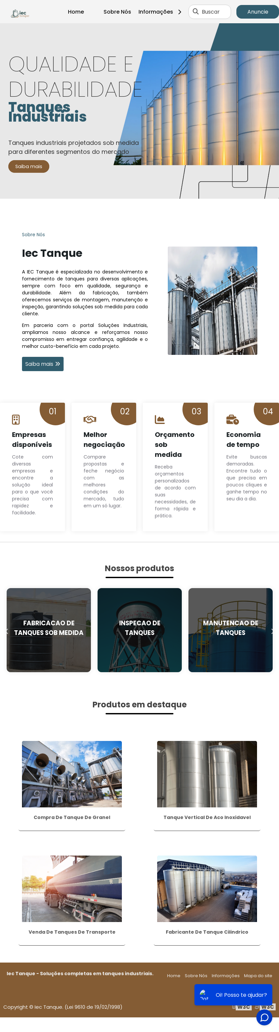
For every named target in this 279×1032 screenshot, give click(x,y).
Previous (6, 630)
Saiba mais (28, 166)
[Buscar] (196, 12)
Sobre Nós (117, 12)
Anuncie (257, 12)
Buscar (211, 12)
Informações (162, 12)
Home (76, 12)
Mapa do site (258, 976)
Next (272, 630)
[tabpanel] (139, 111)
